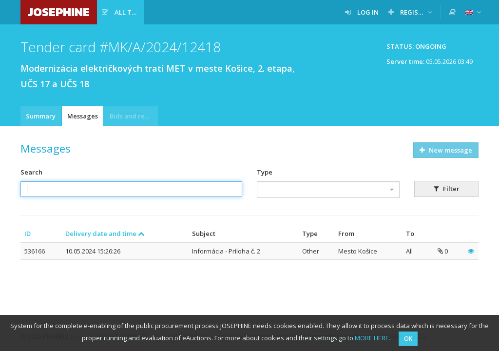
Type (264, 172)
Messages (82, 116)
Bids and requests (134, 116)
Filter (447, 188)
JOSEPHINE (59, 11)
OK (408, 338)
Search (31, 172)
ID (27, 233)
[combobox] (328, 189)
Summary (41, 116)
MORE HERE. (372, 337)
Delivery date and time (105, 233)
